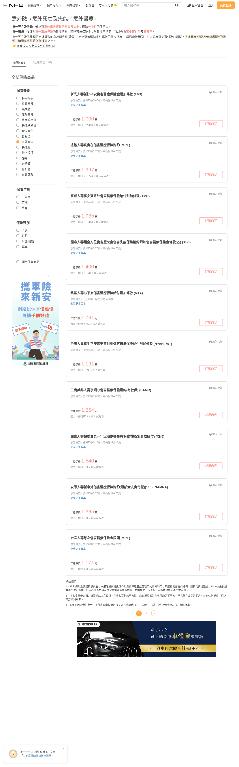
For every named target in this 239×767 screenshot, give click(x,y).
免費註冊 (226, 5)
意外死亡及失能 (22, 26)
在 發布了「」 (37, 753)
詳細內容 (211, 123)
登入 (211, 5)
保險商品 (19, 62)
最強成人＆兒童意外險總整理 (36, 46)
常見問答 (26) (42, 62)
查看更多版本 (78, 104)
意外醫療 (18, 31)
